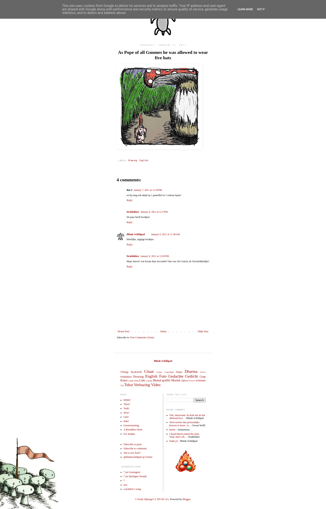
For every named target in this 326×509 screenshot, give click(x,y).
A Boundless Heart (132, 429)
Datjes (179, 372)
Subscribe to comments (135, 448)
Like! (126, 416)
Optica (184, 380)
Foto (163, 376)
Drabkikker (133, 211)
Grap (203, 376)
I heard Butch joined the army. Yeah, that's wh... (184, 435)
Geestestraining (131, 425)
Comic (159, 372)
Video (156, 385)
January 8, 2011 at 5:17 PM (154, 211)
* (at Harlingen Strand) (135, 476)
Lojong (149, 380)
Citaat (149, 371)
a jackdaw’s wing (132, 489)
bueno (172, 429)
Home (164, 331)
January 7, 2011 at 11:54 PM (148, 190)
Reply (130, 200)
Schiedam (201, 380)
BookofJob (136, 372)
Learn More (245, 9)
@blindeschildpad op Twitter (137, 457)
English (144, 160)
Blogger (186, 499)
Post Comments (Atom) (142, 337)
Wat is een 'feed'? (132, 452)
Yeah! (126, 408)
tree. (125, 484)
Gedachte (175, 376)
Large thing (133, 380)
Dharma (191, 371)
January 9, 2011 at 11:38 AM (165, 234)
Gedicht (191, 376)
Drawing (132, 160)
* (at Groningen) (131, 472)
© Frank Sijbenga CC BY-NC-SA (152, 499)
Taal (122, 385)
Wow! (126, 412)
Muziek (175, 380)
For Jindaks (129, 433)
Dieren (203, 372)
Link (142, 380)
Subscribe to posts (132, 444)
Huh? (126, 421)
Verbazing (142, 385)
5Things (124, 372)
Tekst (128, 385)
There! (126, 404)
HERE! (127, 400)
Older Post (203, 331)
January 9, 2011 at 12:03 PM (155, 256)
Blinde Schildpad (136, 234)
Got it (261, 9)
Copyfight (169, 372)
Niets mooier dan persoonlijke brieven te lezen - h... (184, 424)
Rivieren (191, 380)
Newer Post (123, 331)
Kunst (123, 380)
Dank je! (173, 441)
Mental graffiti (161, 380)
